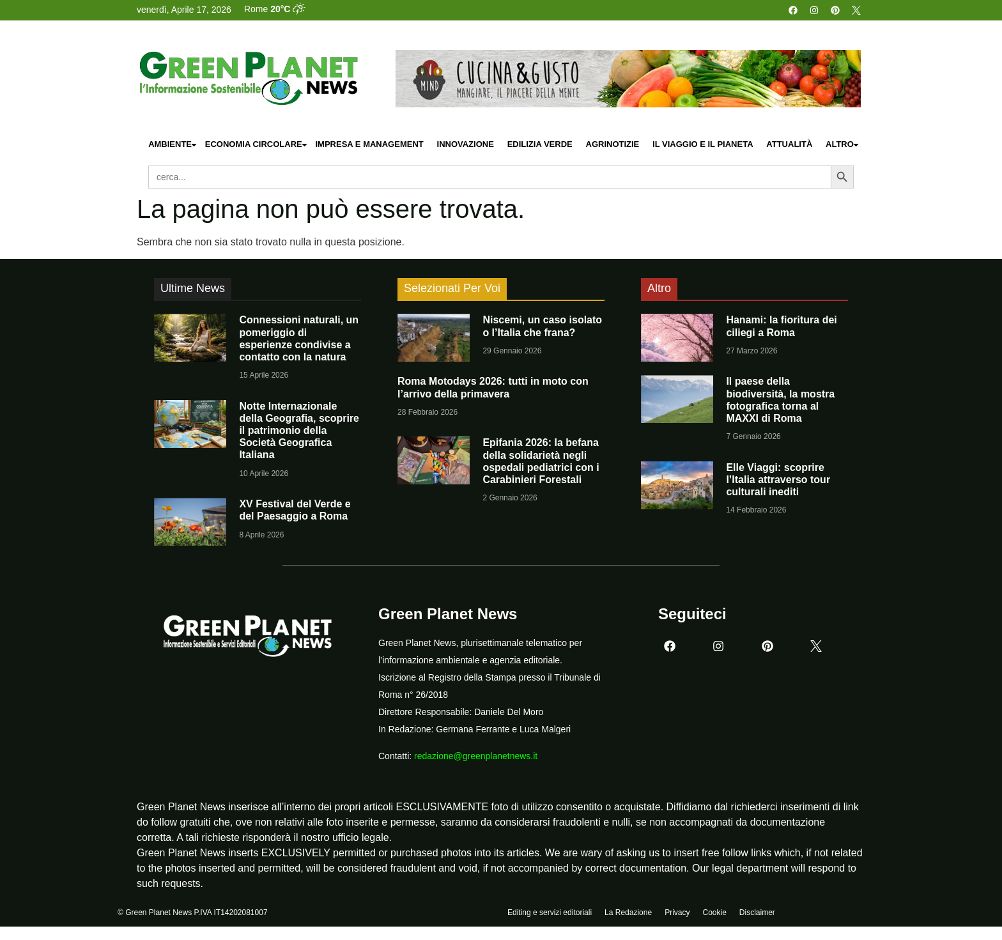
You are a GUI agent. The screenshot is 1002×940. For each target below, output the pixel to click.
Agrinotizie (613, 144)
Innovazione (465, 144)
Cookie (714, 912)
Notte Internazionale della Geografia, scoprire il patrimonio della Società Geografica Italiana (299, 431)
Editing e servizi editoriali (549, 912)
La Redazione (628, 912)
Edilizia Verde (540, 144)
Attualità (789, 144)
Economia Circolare (257, 144)
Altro (843, 144)
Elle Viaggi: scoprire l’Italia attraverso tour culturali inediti (778, 479)
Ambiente (173, 144)
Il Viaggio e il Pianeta (702, 144)
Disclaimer (757, 912)
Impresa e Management (369, 144)
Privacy (677, 912)
